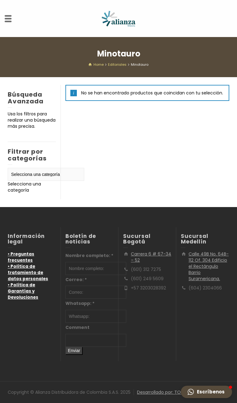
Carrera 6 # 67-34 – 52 (151, 257)
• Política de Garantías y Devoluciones (23, 291)
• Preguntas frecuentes (21, 257)
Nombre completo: (89, 255)
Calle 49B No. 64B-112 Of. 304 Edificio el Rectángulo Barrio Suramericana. (209, 266)
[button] (206, 392)
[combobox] (24, 187)
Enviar (74, 350)
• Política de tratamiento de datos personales (28, 273)
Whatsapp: (79, 303)
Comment (77, 327)
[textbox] (24, 187)
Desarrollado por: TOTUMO (165, 392)
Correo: (76, 279)
